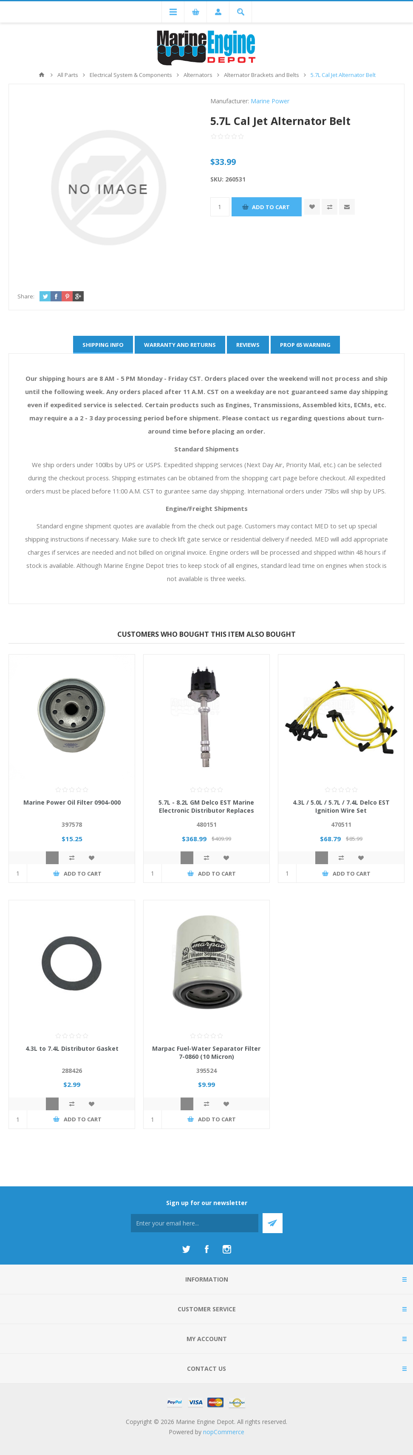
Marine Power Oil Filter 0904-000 (72, 802)
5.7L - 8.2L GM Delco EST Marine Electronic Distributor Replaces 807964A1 (206, 810)
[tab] (103, 345)
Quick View (52, 857)
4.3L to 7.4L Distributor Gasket (72, 1048)
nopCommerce (223, 1432)
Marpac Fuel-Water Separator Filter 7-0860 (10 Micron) (206, 1052)
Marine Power (270, 101)
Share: (25, 296)
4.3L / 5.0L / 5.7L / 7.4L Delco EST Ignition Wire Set (341, 806)
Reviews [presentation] (248, 345)
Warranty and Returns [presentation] (180, 345)
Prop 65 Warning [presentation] (305, 345)
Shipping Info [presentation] (103, 345)
